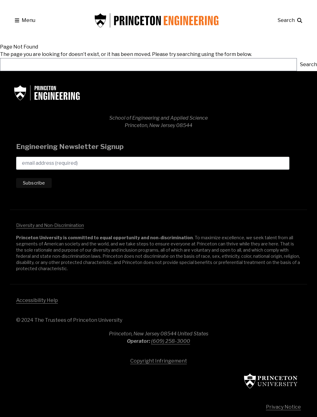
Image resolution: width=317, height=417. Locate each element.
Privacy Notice (283, 407)
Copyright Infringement (158, 361)
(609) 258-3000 (170, 341)
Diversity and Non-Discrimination (50, 225)
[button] (25, 20)
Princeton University (260, 381)
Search (308, 64)
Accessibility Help (37, 300)
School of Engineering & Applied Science (59, 92)
